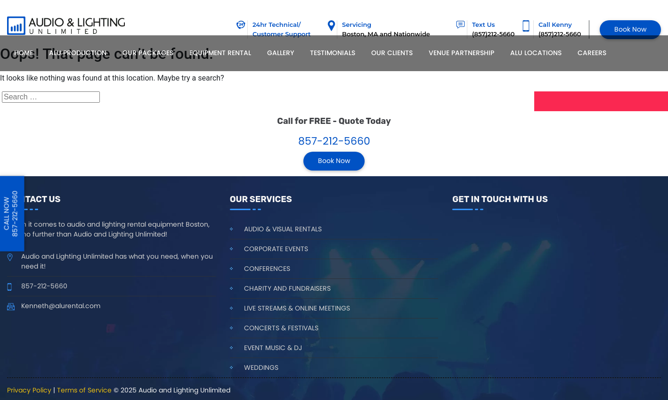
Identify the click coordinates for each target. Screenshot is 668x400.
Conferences (267, 268)
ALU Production (77, 52)
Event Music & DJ (273, 347)
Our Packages (147, 52)
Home (23, 52)
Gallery (280, 52)
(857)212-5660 (559, 34)
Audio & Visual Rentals (283, 229)
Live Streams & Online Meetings (297, 308)
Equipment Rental (220, 52)
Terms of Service (84, 390)
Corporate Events (276, 248)
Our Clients (392, 52)
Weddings (261, 367)
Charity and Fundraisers (287, 288)
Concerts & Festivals (281, 328)
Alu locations (536, 52)
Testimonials (332, 52)
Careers (592, 52)
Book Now (630, 29)
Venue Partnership (461, 52)
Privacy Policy (29, 390)
